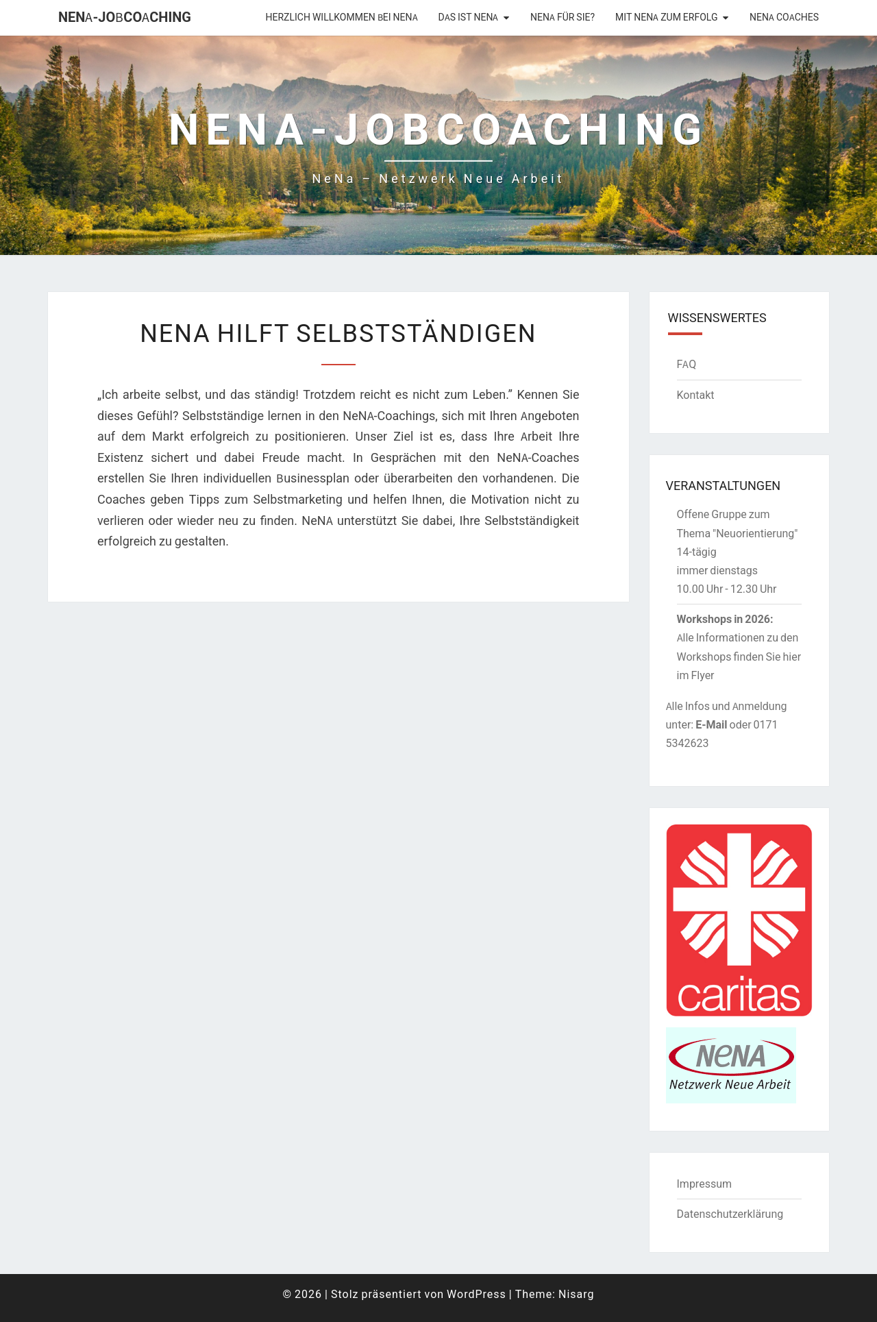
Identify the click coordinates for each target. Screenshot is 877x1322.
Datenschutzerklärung (730, 1214)
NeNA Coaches (784, 17)
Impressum (704, 1183)
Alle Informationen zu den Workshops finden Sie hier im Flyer (739, 656)
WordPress (476, 1294)
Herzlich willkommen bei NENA (342, 17)
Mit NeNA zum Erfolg (666, 17)
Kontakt (696, 395)
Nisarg (576, 1294)
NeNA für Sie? (562, 17)
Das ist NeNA (468, 17)
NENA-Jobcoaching (124, 16)
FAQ (687, 364)
